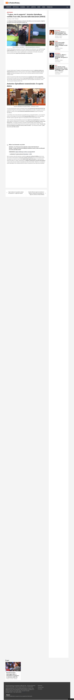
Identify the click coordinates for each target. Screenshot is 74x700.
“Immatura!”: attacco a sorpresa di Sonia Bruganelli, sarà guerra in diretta (61, 56)
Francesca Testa (58, 37)
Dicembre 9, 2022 (58, 48)
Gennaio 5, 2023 (58, 36)
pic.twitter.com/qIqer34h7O (28, 151)
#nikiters (20, 151)
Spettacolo (16, 7)
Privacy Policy (41, 687)
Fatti (28, 7)
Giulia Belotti (57, 49)
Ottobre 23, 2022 (9, 678)
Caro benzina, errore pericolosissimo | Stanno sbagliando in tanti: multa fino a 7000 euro (61, 68)
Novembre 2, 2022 (10, 18)
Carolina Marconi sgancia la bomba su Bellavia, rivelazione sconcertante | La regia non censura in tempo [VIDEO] (36, 193)
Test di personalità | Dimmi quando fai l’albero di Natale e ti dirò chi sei (61, 44)
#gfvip (16, 151)
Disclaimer (40, 688)
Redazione (40, 685)
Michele (16, 18)
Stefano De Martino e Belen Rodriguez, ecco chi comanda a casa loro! (61, 33)
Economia (22, 7)
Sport (38, 7)
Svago (43, 7)
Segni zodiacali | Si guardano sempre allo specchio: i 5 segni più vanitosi (16, 192)
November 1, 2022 (28, 154)
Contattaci (24, 692)
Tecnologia (49, 7)
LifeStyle (33, 7)
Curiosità (8, 7)
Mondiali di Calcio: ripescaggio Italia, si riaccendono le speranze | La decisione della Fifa (12, 675)
